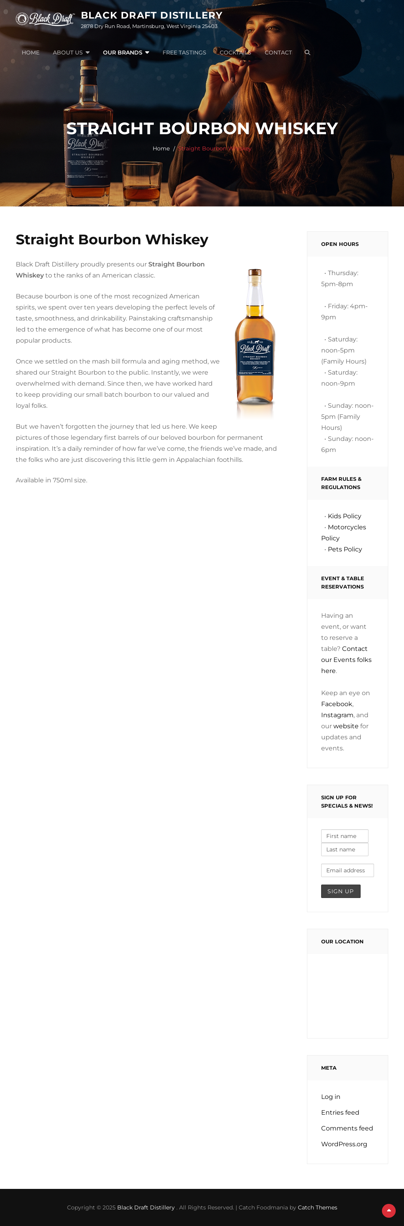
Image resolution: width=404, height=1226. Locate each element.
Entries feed (340, 1112)
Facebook (336, 704)
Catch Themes (317, 1207)
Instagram (337, 715)
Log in (330, 1096)
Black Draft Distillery (152, 15)
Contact (278, 52)
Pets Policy (345, 549)
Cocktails (235, 52)
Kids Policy (344, 516)
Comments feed (347, 1128)
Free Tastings (184, 52)
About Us (68, 52)
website (346, 726)
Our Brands (122, 52)
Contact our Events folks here (346, 660)
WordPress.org (344, 1144)
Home (30, 52)
